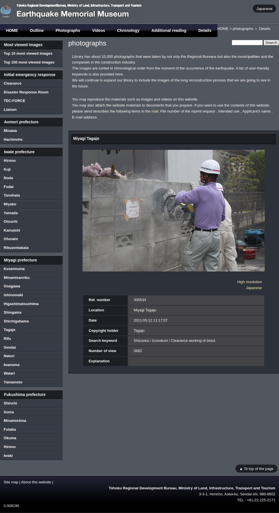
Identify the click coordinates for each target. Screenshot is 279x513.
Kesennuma (14, 269)
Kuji (7, 169)
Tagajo (9, 330)
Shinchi (10, 403)
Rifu (7, 338)
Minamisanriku (17, 277)
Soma (9, 412)
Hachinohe (13, 139)
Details (205, 30)
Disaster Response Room (26, 92)
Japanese (264, 8)
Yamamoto (13, 382)
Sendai (10, 347)
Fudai (9, 187)
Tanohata (12, 195)
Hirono (10, 160)
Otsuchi (10, 221)
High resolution (249, 282)
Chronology (128, 30)
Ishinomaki (13, 295)
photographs (243, 28)
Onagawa (12, 286)
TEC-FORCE (14, 101)
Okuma (10, 438)
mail (154, 111)
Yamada (11, 213)
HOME (12, 30)
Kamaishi (12, 230)
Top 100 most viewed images (29, 62)
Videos (98, 30)
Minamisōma (15, 420)
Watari (9, 373)
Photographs (68, 30)
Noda (8, 178)
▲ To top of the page (256, 468)
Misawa (10, 130)
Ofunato (11, 239)
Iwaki (8, 455)
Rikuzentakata (16, 248)
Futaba (10, 429)
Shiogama (12, 312)
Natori (9, 356)
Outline (37, 30)
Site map (11, 482)
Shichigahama (16, 321)
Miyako (10, 204)
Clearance (12, 83)
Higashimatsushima (21, 304)
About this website (36, 482)
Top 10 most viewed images (28, 53)
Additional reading (168, 30)
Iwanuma (12, 365)
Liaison (10, 109)
